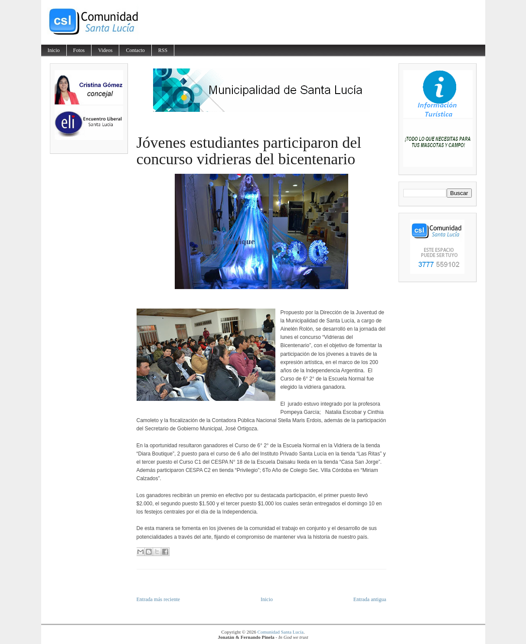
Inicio (54, 50)
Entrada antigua (369, 599)
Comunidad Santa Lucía (281, 631)
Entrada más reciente (158, 599)
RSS (162, 50)
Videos (105, 50)
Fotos (79, 50)
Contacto (135, 50)
